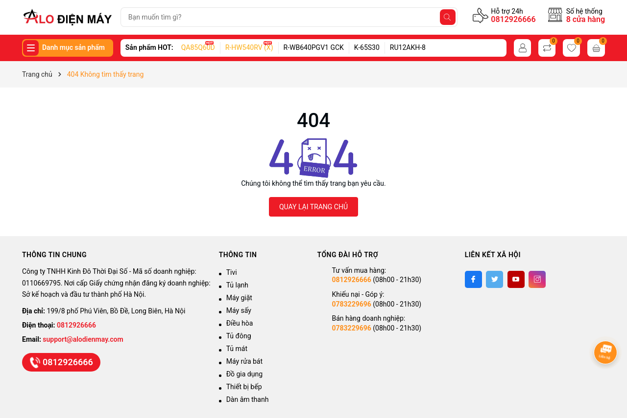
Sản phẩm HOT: (149, 47)
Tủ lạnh (237, 285)
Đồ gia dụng (244, 374)
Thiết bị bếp (244, 387)
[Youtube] (516, 279)
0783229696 (351, 304)
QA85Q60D (198, 47)
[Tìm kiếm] (448, 17)
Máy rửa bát (244, 361)
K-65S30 (367, 47)
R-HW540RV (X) (249, 47)
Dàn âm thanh (247, 399)
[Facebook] (473, 279)
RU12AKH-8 (408, 47)
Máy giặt (239, 298)
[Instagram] (537, 279)
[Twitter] (494, 279)
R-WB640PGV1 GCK (314, 47)
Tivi (231, 272)
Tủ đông (238, 336)
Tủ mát (236, 348)
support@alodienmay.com (83, 339)
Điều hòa (239, 323)
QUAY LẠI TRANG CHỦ (313, 207)
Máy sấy (238, 310)
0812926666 (513, 19)
